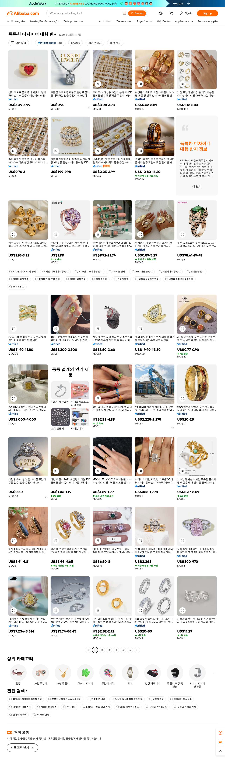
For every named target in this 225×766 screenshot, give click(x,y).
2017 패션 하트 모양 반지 (96, 707)
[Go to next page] (137, 650)
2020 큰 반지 (117, 271)
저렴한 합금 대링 (47, 707)
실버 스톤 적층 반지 (185, 707)
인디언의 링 (121, 279)
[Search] (137, 13)
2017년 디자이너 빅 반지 (22, 271)
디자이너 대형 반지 (20, 707)
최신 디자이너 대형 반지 (55, 271)
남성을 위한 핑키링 (156, 707)
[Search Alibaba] (85, 13)
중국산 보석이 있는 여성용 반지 (64, 699)
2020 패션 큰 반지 (142, 271)
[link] (220, 732)
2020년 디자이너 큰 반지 (88, 271)
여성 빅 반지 (99, 279)
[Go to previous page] (88, 650)
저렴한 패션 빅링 (19, 279)
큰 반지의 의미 (17, 714)
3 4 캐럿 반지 (41, 714)
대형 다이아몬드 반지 (147, 279)
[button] (124, 13)
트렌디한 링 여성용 (181, 699)
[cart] (172, 13)
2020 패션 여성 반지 (127, 707)
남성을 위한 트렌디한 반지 (179, 279)
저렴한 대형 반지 (76, 279)
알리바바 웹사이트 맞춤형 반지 (25, 699)
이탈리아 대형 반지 (169, 271)
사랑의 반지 (156, 699)
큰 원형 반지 (16, 287)
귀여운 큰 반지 (195, 271)
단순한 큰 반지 (96, 699)
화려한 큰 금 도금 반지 (47, 279)
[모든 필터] (18, 43)
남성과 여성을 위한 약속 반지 (127, 699)
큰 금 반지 (69, 707)
